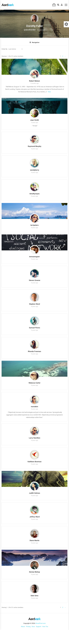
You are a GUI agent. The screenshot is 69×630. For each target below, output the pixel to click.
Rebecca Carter (34, 383)
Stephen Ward (34, 304)
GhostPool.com (40, 623)
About (23, 626)
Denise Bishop (34, 572)
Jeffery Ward (35, 517)
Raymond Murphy (34, 146)
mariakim (34, 407)
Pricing (28, 626)
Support (38, 626)
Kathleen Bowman (34, 462)
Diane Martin (34, 540)
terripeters (34, 225)
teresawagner (34, 257)
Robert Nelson (34, 81)
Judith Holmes (34, 493)
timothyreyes (34, 194)
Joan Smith (34, 120)
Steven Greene (34, 280)
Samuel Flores (34, 328)
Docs (33, 626)
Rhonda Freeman (34, 351)
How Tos (45, 626)
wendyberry (34, 170)
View (49, 92)
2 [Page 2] (62, 56)
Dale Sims (34, 596)
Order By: (5, 49)
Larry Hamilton (34, 438)
